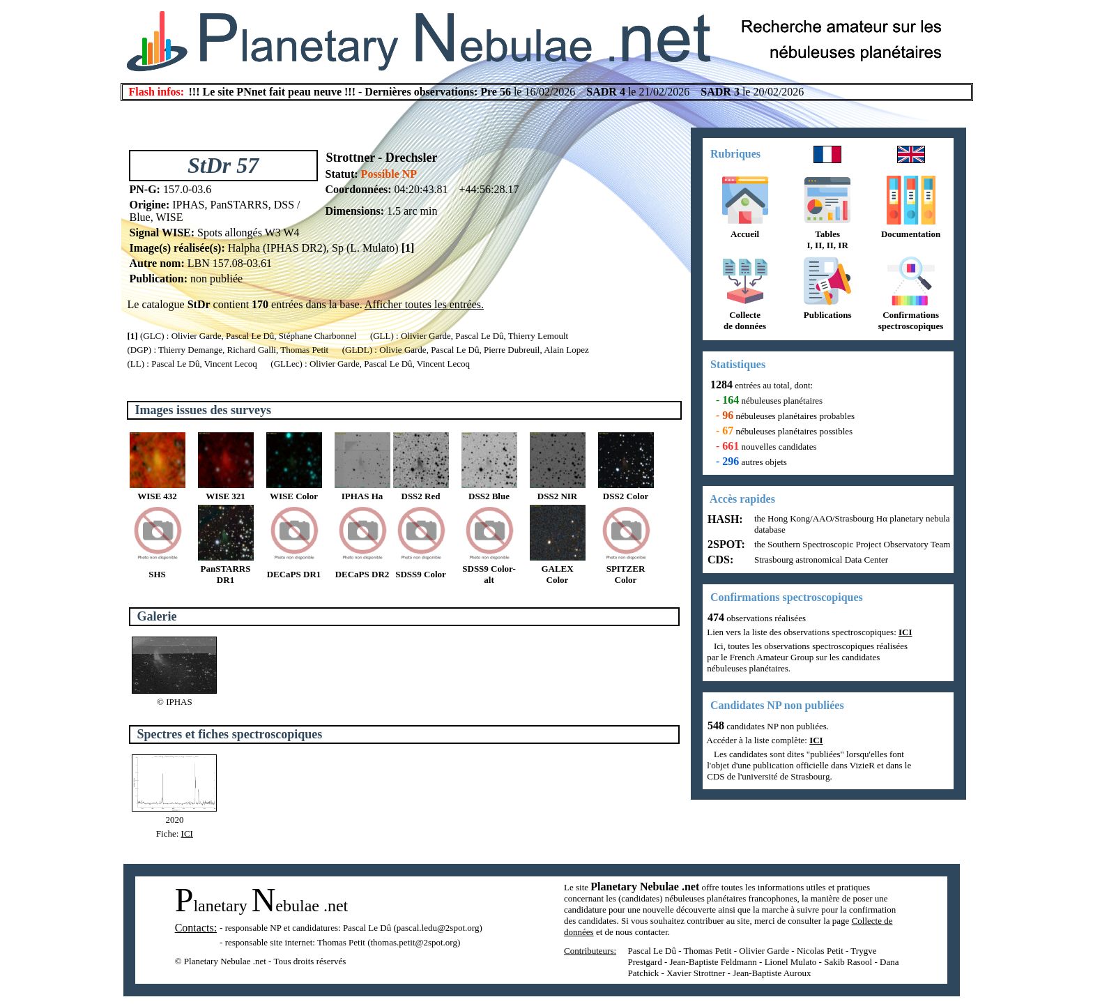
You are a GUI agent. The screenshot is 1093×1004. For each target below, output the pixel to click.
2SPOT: (725, 544)
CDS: (719, 559)
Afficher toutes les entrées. (424, 304)
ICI (187, 833)
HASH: (724, 519)
